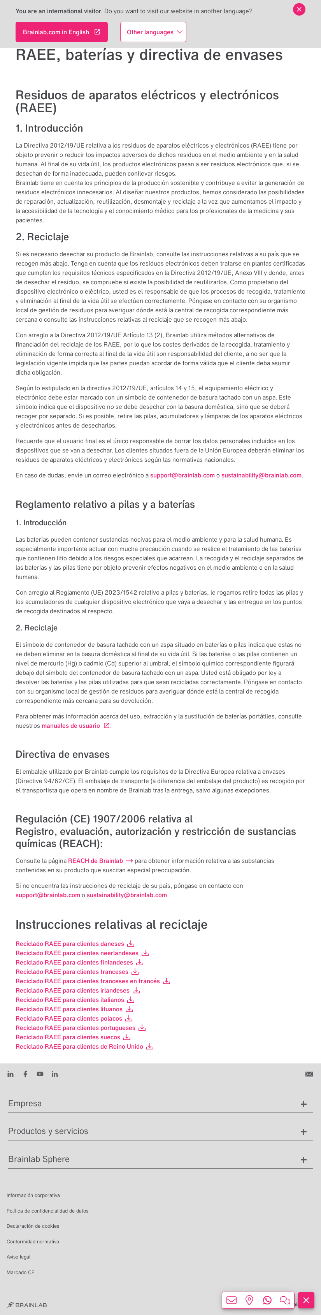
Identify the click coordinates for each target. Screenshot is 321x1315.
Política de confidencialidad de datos (47, 1211)
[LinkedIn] (10, 1073)
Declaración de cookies (33, 1226)
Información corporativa (33, 1195)
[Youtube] (40, 1073)
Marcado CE (21, 1272)
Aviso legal (18, 1256)
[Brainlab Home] (27, 1304)
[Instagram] (55, 1073)
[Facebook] (25, 1073)
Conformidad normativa (33, 1241)
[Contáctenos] (309, 1073)
